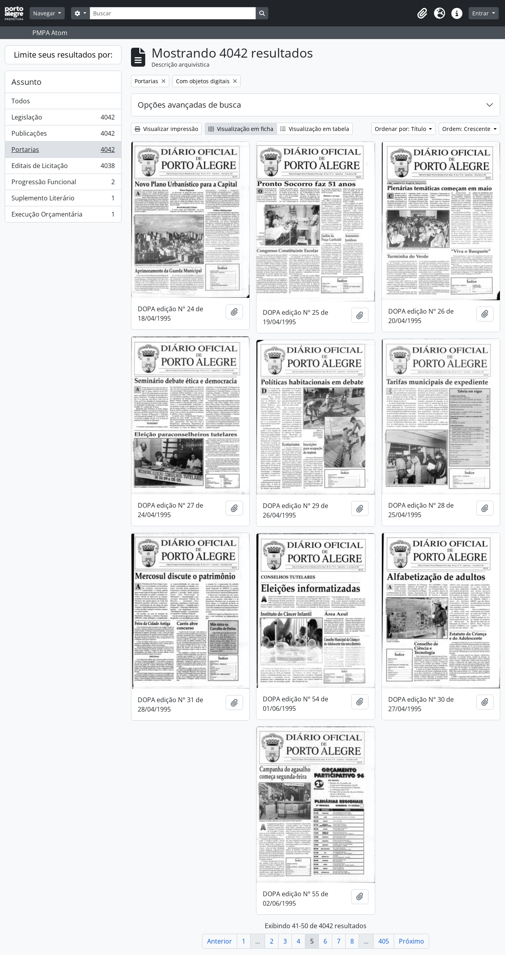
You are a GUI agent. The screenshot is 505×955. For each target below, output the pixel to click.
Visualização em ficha (240, 129)
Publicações (63, 135)
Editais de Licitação (63, 167)
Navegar (45, 13)
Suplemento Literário (63, 199)
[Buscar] (173, 13)
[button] (422, 13)
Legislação (63, 118)
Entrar (481, 13)
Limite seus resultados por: (63, 54)
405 (383, 941)
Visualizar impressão (166, 129)
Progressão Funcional (63, 183)
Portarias (63, 151)
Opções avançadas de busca (189, 104)
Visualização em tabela (314, 129)
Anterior (219, 941)
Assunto (26, 82)
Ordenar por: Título (401, 129)
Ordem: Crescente (467, 129)
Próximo (411, 941)
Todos (20, 101)
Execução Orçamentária (63, 215)
